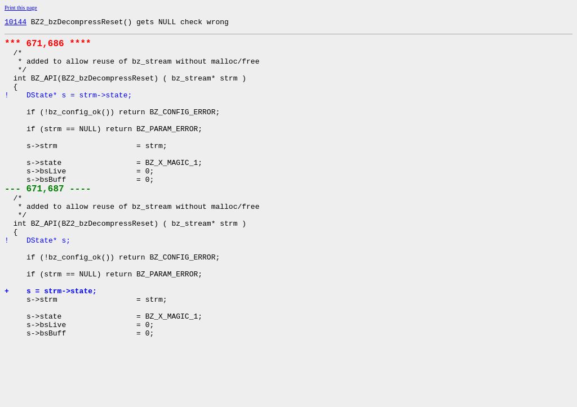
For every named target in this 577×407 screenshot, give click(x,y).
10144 (15, 23)
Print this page (21, 8)
